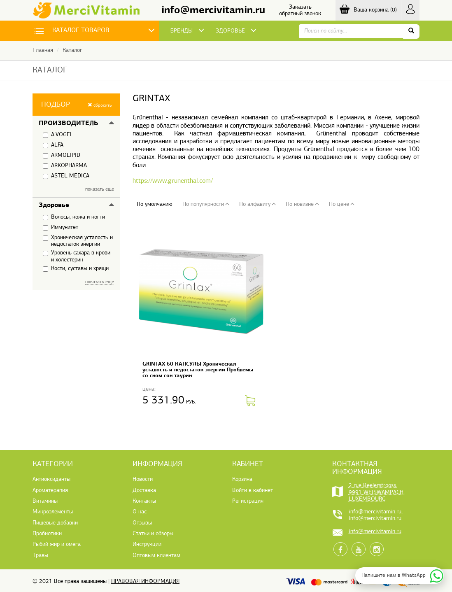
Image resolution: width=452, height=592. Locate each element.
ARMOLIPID (61, 155)
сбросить (100, 105)
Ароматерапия (50, 490)
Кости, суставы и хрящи (76, 269)
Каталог (72, 50)
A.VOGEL (58, 135)
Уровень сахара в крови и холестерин (76, 256)
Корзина (242, 479)
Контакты (144, 501)
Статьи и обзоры (153, 533)
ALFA (53, 145)
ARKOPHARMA (65, 166)
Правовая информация (145, 581)
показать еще (99, 189)
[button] (76, 104)
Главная (43, 50)
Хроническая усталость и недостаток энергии (78, 241)
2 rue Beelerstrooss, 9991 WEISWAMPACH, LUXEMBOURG (377, 492)
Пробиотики (47, 533)
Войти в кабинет (252, 490)
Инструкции (147, 544)
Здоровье (54, 205)
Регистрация (247, 501)
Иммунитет (60, 228)
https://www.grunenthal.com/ (173, 181)
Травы (40, 555)
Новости (143, 479)
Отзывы (142, 523)
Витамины (45, 501)
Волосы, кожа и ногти (74, 217)
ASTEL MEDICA (66, 176)
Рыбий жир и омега (57, 544)
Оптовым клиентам (156, 555)
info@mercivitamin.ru (213, 10)
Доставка (144, 490)
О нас (140, 512)
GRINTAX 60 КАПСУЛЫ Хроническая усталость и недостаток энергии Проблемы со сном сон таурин (197, 369)
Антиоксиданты (51, 479)
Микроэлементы (53, 512)
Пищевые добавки (55, 523)
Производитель (68, 123)
